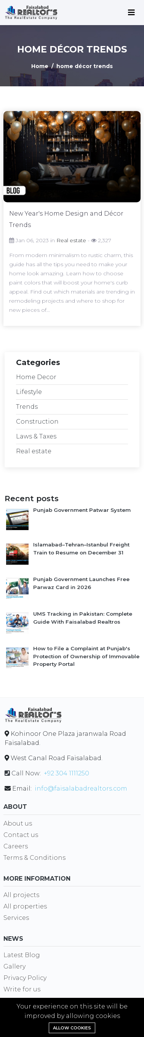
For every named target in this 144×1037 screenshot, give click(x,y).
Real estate (71, 240)
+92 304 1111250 (66, 773)
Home (39, 66)
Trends (27, 407)
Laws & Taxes (36, 436)
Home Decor (36, 377)
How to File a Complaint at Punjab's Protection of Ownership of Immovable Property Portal (86, 656)
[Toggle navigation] (131, 12)
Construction (37, 422)
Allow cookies (72, 1028)
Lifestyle (29, 392)
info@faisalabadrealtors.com (81, 788)
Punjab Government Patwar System (82, 510)
